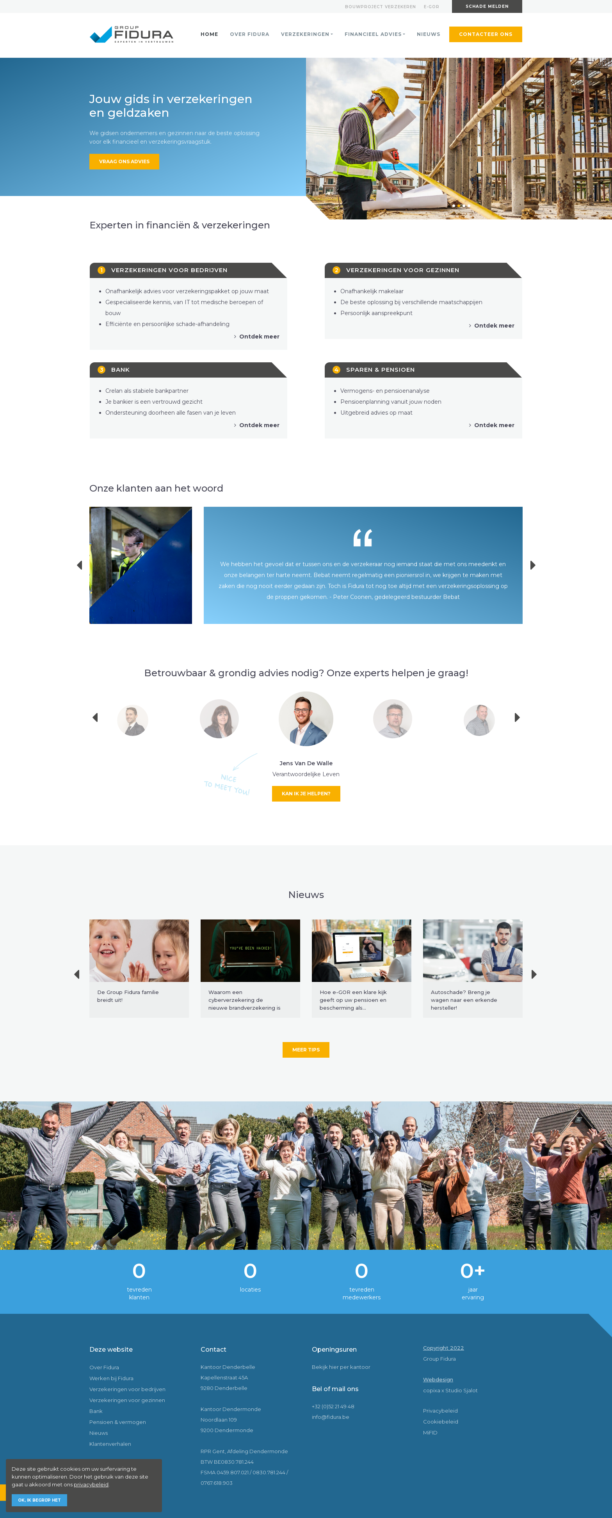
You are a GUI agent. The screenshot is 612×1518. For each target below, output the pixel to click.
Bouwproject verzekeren (380, 6)
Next (536, 565)
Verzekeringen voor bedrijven (127, 1389)
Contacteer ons (485, 34)
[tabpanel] (459, 138)
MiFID (430, 1432)
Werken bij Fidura (111, 1378)
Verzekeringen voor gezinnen (127, 1400)
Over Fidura (249, 34)
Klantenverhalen (110, 1444)
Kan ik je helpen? (306, 793)
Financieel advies (373, 34)
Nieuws (428, 34)
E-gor (431, 6)
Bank (96, 1411)
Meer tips (306, 1050)
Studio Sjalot (461, 1390)
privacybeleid (91, 1484)
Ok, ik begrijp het (39, 1500)
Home (209, 34)
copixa (431, 1390)
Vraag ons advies (124, 161)
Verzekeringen (305, 34)
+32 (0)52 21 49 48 (333, 1406)
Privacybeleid (440, 1411)
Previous (84, 565)
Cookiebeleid (440, 1421)
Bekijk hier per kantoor (341, 1367)
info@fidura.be (330, 1417)
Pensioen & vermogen (117, 1422)
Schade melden (487, 6)
